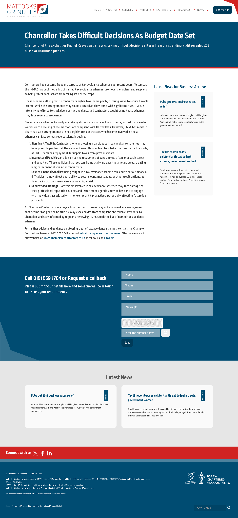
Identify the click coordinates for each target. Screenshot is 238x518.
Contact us (222, 10)
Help (59, 506)
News (201, 9)
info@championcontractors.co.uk (100, 233)
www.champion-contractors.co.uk (64, 238)
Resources (185, 9)
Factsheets (164, 9)
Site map (24, 506)
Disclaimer (44, 506)
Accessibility (34, 506)
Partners (145, 9)
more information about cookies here (51, 494)
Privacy (53, 506)
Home (97, 9)
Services (128, 9)
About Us (111, 9)
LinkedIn (109, 238)
